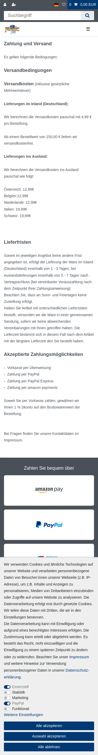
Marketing (20, 698)
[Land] (56, 4)
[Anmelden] (5, 4)
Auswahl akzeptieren (49, 736)
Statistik (18, 692)
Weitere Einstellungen (23, 714)
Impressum (79, 657)
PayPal (18, 703)
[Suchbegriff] (42, 15)
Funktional (20, 709)
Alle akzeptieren (49, 726)
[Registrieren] (14, 4)
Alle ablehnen (49, 747)
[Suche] (87, 15)
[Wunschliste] (63, 4)
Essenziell (20, 687)
